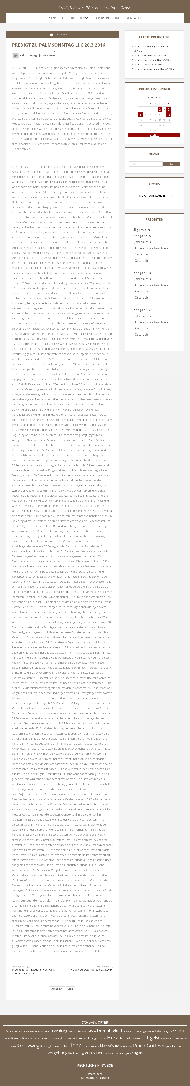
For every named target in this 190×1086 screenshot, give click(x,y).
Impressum (95, 1074)
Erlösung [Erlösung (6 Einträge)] (161, 1031)
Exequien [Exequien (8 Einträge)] (176, 1030)
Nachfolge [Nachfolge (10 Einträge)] (109, 1046)
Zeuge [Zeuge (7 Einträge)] (124, 1053)
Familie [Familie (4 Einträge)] (7, 1038)
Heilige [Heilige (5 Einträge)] (93, 1038)
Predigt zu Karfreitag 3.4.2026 (147, 64)
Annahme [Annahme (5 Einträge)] (20, 1031)
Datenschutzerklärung (95, 1077)
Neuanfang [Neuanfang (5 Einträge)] (126, 1046)
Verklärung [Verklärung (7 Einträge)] (76, 1053)
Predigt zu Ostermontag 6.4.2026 (149, 55)
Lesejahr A (141, 236)
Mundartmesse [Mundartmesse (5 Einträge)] (90, 1046)
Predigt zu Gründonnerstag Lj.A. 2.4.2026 (153, 69)
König (70, 988)
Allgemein (141, 229)
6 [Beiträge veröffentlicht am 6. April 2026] (140, 114)
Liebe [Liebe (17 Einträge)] (75, 1045)
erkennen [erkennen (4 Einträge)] (150, 1031)
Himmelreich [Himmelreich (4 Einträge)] (136, 1038)
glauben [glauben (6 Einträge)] (65, 1038)
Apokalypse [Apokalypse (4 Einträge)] (31, 1031)
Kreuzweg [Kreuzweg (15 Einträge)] (28, 1045)
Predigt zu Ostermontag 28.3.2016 (91, 969)
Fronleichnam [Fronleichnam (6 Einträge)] (32, 1038)
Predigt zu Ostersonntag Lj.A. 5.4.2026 (151, 60)
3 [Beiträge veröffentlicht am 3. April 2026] (160, 109)
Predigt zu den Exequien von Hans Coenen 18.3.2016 (33, 971)
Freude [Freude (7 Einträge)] (16, 1038)
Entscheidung (56, 988)
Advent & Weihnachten (151, 248)
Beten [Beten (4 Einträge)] (71, 1031)
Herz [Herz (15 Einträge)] (112, 1037)
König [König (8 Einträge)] (45, 1046)
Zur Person (100, 18)
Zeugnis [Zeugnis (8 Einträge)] (136, 1053)
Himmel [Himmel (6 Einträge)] (124, 1038)
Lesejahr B (141, 267)
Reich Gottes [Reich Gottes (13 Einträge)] (147, 1045)
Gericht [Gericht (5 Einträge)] (46, 1038)
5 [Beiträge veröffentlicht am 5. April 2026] (168, 109)
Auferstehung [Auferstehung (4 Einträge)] (44, 1031)
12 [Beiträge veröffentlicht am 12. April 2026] (168, 114)
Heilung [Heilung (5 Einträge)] (102, 1038)
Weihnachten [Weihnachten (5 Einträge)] (111, 1053)
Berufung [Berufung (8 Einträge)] (59, 1030)
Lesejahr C (141, 297)
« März (154, 135)
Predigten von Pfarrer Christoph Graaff (95, 8)
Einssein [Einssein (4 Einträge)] (127, 1031)
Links (118, 18)
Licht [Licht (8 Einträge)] (64, 1046)
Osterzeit (141, 260)
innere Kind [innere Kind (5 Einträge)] (166, 1038)
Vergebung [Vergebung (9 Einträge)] (57, 1052)
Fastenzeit (142, 254)
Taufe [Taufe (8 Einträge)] (176, 1046)
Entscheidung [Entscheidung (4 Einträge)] (138, 1031)
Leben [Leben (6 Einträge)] (54, 1046)
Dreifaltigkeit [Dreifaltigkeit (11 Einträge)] (109, 1031)
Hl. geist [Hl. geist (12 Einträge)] (151, 1038)
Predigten (77, 18)
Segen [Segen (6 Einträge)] (166, 1046)
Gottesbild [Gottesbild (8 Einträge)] (80, 1038)
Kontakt (132, 18)
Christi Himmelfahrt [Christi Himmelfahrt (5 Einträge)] (85, 1031)
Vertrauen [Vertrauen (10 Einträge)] (94, 1052)
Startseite (57, 18)
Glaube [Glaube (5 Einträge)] (55, 1038)
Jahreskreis (143, 242)
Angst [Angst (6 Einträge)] (10, 1031)
